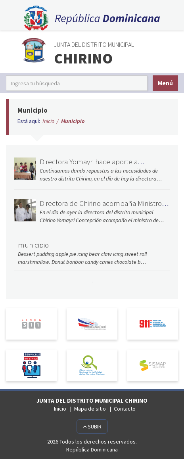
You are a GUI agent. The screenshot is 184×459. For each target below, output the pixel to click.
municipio (33, 245)
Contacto (125, 408)
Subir (92, 426)
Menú (165, 83)
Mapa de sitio (90, 408)
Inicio (48, 121)
